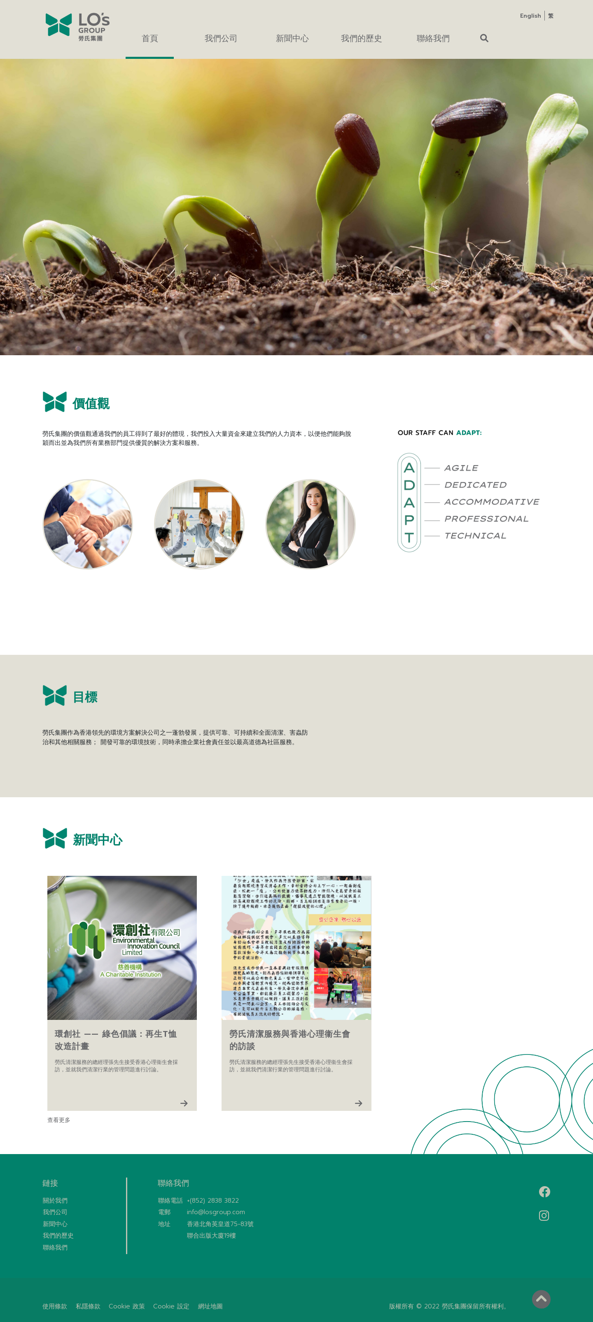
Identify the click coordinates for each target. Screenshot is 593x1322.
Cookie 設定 (171, 1306)
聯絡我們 (55, 1247)
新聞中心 (55, 1224)
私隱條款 (88, 1306)
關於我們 (55, 1200)
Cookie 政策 (127, 1306)
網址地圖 (210, 1306)
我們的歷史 (58, 1235)
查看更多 (58, 1120)
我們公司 (55, 1212)
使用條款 (54, 1306)
